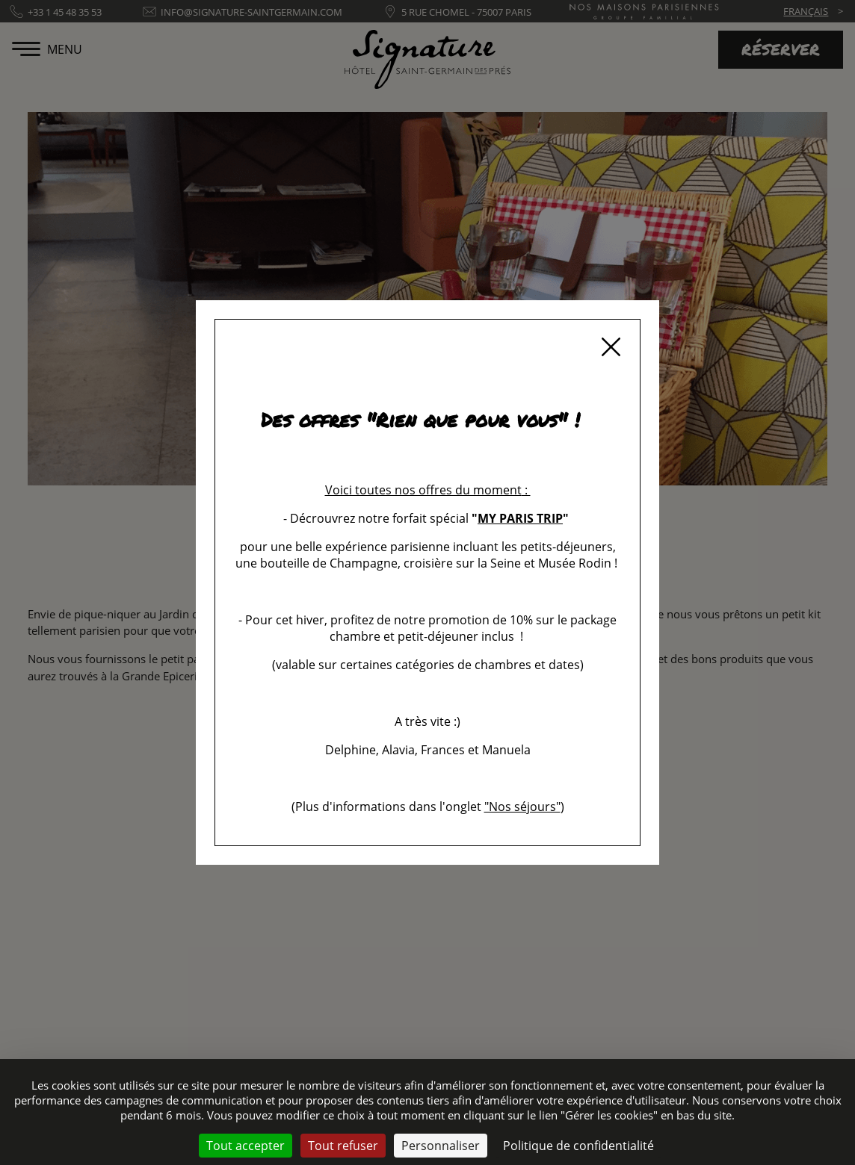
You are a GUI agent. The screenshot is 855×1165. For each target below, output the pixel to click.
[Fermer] (611, 349)
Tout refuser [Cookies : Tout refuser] (343, 1145)
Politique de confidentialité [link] (578, 1145)
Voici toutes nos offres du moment (423, 490)
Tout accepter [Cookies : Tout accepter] (245, 1145)
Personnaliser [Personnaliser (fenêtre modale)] (440, 1145)
